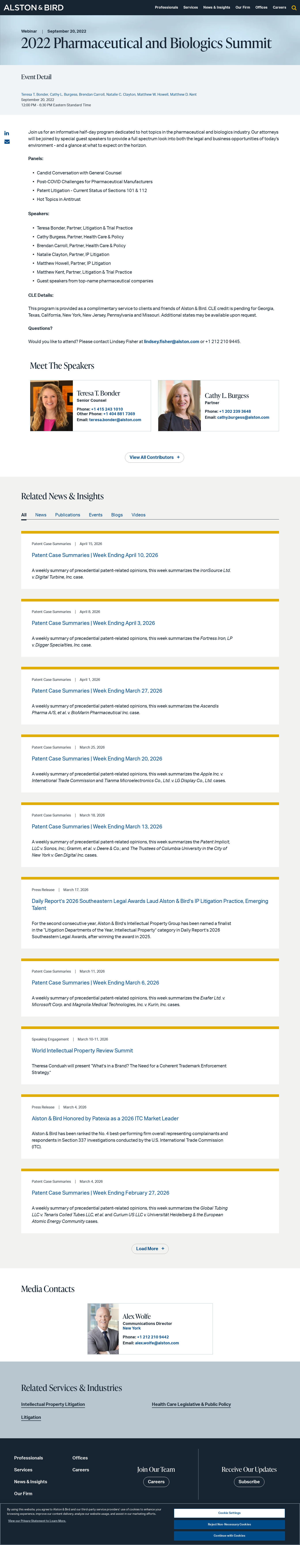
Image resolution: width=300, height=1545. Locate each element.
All (23, 515)
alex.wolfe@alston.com (157, 1343)
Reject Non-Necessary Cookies (229, 1524)
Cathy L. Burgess (227, 395)
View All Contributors (152, 457)
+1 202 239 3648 (235, 412)
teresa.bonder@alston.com (115, 420)
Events (95, 515)
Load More (147, 1249)
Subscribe (249, 1482)
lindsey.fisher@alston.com (171, 342)
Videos (138, 515)
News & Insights (216, 7)
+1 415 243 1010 (107, 409)
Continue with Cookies (229, 1535)
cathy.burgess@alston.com (243, 418)
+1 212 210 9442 (153, 1337)
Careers (279, 7)
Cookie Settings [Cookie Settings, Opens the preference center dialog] (229, 1513)
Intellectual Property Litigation (53, 1404)
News (40, 515)
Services (190, 7)
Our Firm (243, 7)
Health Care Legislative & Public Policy (191, 1404)
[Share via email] (7, 141)
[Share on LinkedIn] (7, 133)
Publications (67, 515)
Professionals (166, 7)
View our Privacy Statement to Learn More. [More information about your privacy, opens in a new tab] (37, 1521)
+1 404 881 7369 (119, 414)
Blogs (117, 515)
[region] (150, 1524)
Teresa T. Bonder (98, 393)
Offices (261, 7)
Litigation (31, 1417)
